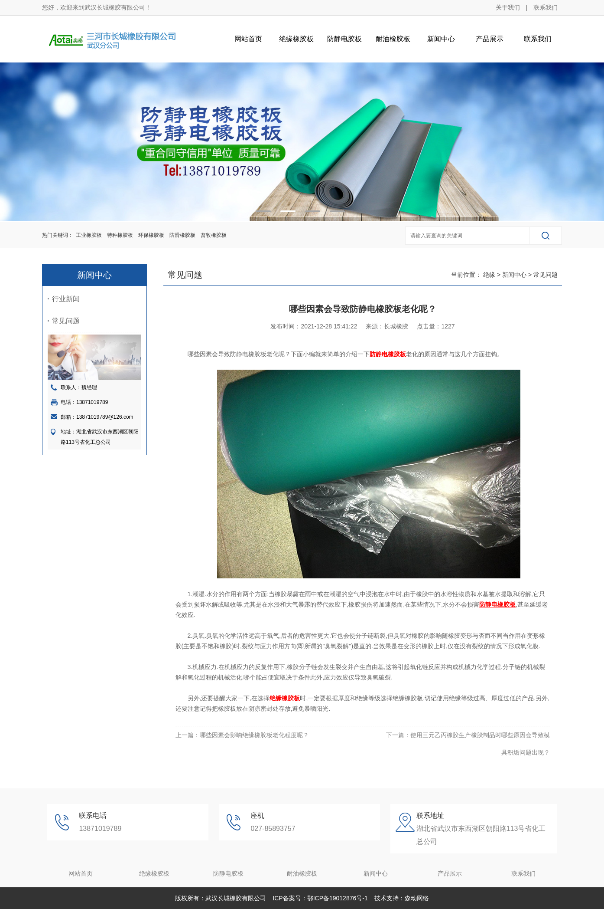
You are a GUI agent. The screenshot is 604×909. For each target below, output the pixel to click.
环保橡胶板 (151, 235)
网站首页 (248, 39)
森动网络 (417, 898)
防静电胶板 (344, 39)
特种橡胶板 (120, 235)
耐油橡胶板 (393, 39)
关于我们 (508, 7)
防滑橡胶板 (182, 235)
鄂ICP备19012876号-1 (337, 898)
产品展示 (489, 39)
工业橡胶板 (89, 235)
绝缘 (489, 274)
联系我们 (545, 7)
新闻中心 (441, 39)
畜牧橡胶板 (214, 235)
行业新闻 (66, 298)
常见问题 (66, 321)
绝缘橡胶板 (296, 39)
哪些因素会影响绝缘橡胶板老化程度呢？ (254, 735)
